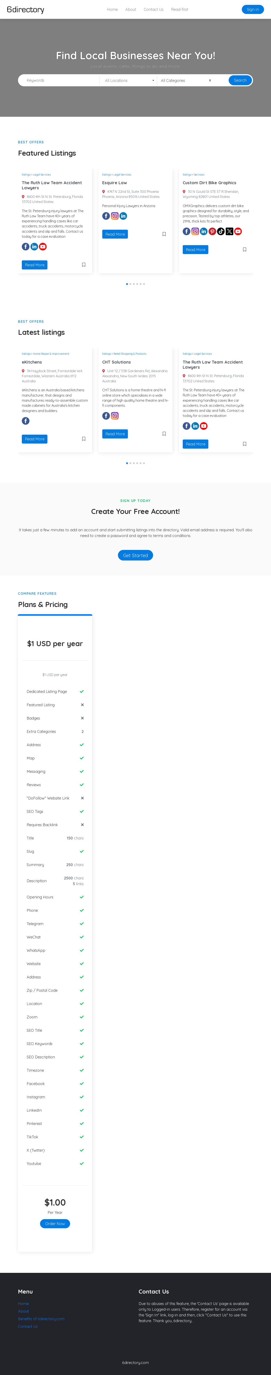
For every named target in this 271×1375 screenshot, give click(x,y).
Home (112, 9)
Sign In (253, 9)
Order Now (55, 1223)
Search (240, 80)
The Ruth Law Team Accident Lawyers (52, 185)
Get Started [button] (135, 555)
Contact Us (153, 9)
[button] (127, 284)
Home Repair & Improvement (51, 353)
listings (26, 174)
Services (199, 174)
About (130, 9)
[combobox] (128, 80)
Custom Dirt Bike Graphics (209, 182)
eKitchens (32, 362)
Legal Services (42, 174)
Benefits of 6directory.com (41, 1318)
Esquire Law (114, 182)
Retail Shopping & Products (129, 353)
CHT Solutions (116, 362)
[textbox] (128, 80)
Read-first (179, 9)
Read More (34, 264)
